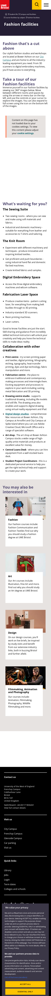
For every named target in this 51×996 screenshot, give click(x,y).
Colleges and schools (15, 889)
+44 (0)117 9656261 (25, 805)
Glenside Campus (13, 838)
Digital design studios (17, 413)
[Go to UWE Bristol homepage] (6, 14)
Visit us (7, 847)
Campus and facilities (28, 14)
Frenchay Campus (13, 833)
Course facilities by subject (15, 17)
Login (7, 879)
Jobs (6, 875)
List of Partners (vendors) (16, 982)
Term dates (10, 884)
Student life (13, 14)
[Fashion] (25, 151)
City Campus (10, 828)
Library (7, 870)
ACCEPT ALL (25, 989)
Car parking (10, 842)
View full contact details (15, 808)
